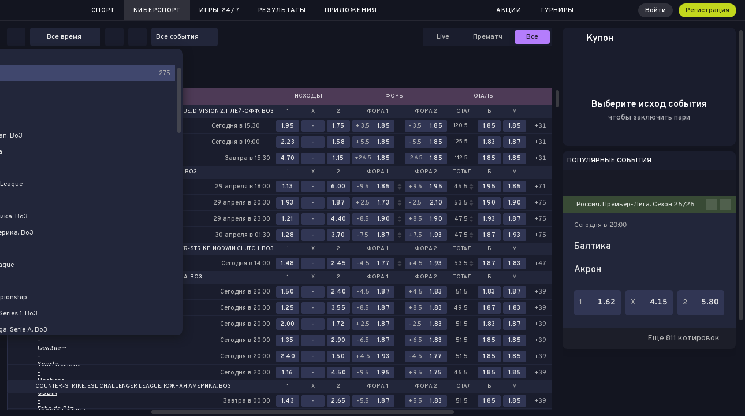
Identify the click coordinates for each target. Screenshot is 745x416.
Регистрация (707, 10)
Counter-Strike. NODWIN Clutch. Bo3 (217, 249)
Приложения (351, 10)
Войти (655, 10)
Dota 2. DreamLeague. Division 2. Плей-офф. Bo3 (200, 111)
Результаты (282, 10)
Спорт (103, 10)
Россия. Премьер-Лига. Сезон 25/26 (635, 204)
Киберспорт (157, 10)
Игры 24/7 (219, 10)
